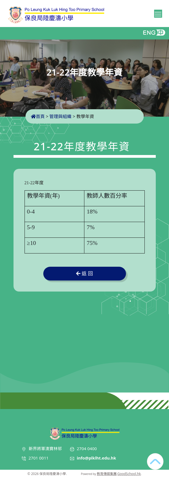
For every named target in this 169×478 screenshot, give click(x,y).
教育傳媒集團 (107, 473)
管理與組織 (60, 116)
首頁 (38, 116)
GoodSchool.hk (129, 473)
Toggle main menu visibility (158, 13)
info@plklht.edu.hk (96, 458)
